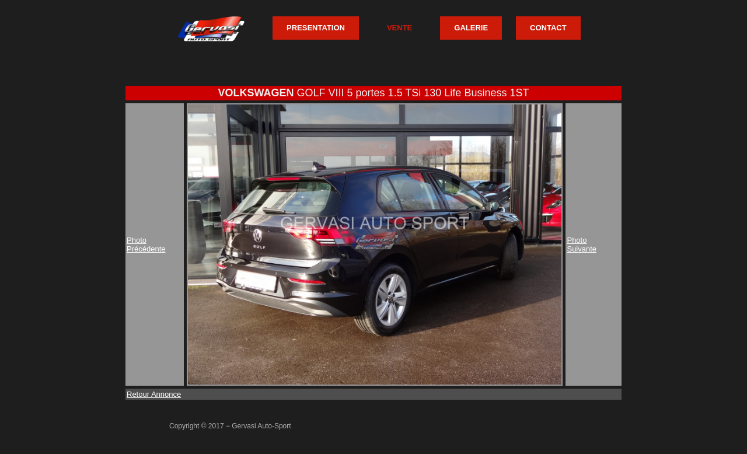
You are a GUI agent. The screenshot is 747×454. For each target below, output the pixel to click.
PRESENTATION (316, 27)
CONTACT (548, 27)
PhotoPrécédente (146, 244)
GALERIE (471, 27)
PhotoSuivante (581, 244)
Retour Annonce (154, 394)
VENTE (399, 27)
